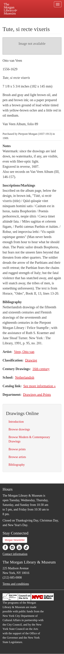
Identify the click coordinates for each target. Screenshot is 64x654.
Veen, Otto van (24, 352)
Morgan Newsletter (15, 540)
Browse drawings (19, 429)
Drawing (31, 360)
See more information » (39, 386)
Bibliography (17, 464)
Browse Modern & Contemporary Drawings (29, 439)
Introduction (16, 421)
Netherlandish (24, 377)
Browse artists (17, 457)
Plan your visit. (9, 20)
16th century (41, 369)
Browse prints (17, 449)
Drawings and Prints (37, 394)
